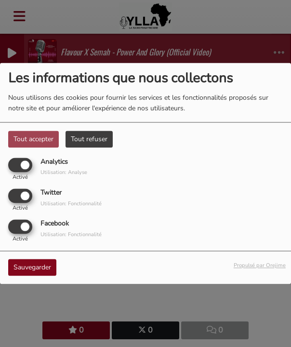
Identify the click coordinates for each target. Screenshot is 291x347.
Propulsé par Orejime (260, 265)
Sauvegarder (32, 267)
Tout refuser (89, 139)
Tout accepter (33, 139)
